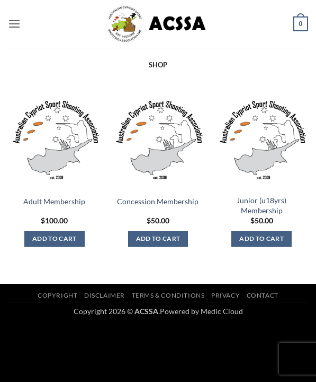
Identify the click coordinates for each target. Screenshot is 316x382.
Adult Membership (54, 201)
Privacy (225, 295)
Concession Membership (157, 201)
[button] (14, 24)
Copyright (58, 295)
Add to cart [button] (54, 238)
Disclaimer (104, 295)
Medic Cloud (222, 311)
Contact (262, 295)
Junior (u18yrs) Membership (261, 205)
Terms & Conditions (168, 295)
